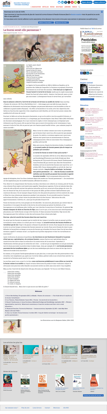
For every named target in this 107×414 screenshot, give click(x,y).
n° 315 (92, 28)
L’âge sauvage (24, 388)
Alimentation (54, 364)
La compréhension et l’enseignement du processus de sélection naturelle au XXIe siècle (94, 129)
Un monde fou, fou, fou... (14, 26)
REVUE (52, 7)
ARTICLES (45, 7)
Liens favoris (37, 408)
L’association (36, 7)
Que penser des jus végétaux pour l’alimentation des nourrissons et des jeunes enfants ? (48, 358)
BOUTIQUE (59, 7)
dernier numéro (76, 14)
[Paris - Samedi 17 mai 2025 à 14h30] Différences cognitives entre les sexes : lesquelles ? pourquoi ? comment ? (94, 120)
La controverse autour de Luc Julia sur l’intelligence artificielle (69, 356)
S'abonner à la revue (61, 22)
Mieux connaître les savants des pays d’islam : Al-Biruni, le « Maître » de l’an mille (10, 357)
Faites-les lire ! (7, 388)
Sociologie (91, 361)
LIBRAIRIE (67, 7)
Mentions (56, 408)
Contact (47, 408)
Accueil (5, 26)
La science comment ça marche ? (96, 388)
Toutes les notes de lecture (92, 395)
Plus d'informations (86, 99)
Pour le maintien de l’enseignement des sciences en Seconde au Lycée (94, 154)
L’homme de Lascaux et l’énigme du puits (62, 388)
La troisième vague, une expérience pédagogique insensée (88, 356)
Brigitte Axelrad (86, 83)
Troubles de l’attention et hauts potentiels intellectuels (31, 356)
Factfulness (41, 388)
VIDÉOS (74, 7)
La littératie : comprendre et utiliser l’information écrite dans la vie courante (93, 144)
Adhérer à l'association (45, 22)
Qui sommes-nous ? (11, 408)
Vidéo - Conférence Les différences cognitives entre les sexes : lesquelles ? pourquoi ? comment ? (94, 111)
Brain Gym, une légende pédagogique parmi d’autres (93, 137)
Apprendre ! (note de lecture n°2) (79, 388)
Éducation (20, 32)
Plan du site (25, 408)
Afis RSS (66, 408)
